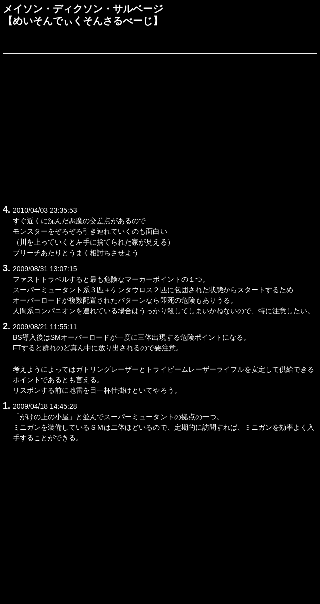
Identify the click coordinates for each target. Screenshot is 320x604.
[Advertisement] (160, 127)
